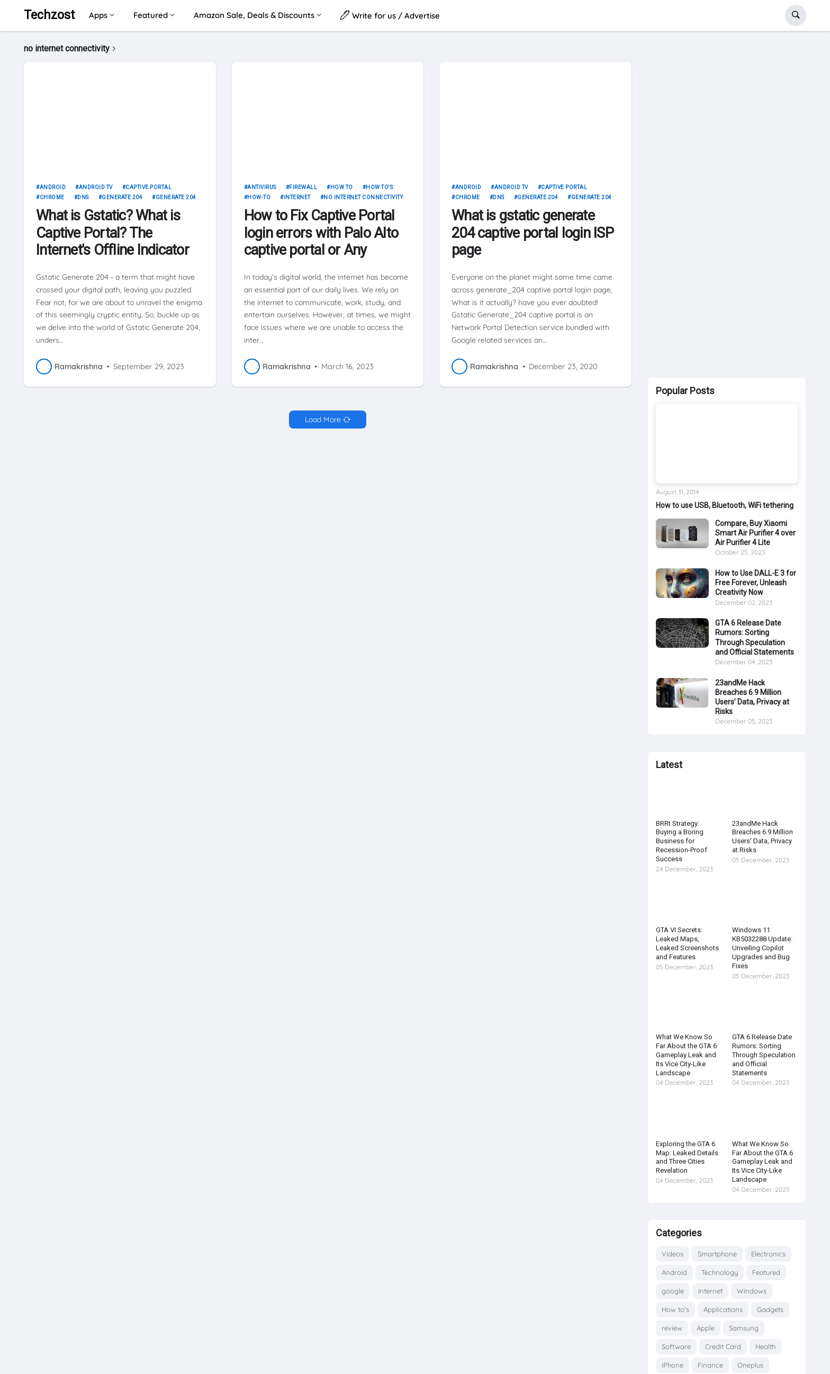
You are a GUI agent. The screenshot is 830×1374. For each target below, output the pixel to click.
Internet (297, 201)
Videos (672, 1254)
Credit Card (723, 1346)
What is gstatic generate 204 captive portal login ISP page (533, 237)
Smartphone (717, 1254)
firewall (303, 191)
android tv (96, 191)
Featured (766, 1272)
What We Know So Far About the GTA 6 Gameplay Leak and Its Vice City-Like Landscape (686, 1055)
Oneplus (750, 1365)
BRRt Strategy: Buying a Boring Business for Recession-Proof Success (681, 841)
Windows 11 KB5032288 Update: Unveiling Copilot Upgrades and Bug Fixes (762, 948)
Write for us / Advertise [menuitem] (390, 15)
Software (676, 1346)
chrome (52, 201)
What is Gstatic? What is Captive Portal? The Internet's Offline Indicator (112, 237)
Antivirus (261, 191)
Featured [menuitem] (150, 15)
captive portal (148, 191)
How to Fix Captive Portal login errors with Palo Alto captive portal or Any (321, 237)
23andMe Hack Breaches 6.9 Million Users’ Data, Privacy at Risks (752, 697)
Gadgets (770, 1309)
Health (765, 1346)
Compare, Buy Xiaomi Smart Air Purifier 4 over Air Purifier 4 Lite (755, 533)
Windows (751, 1291)
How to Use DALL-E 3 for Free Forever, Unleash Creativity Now (755, 582)
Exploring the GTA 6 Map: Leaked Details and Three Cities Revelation (687, 1157)
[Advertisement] (726, 202)
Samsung (744, 1328)
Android (53, 191)
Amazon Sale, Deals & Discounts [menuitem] (254, 15)
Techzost (49, 15)
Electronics (768, 1254)
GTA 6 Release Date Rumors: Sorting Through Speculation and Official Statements (754, 637)
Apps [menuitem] (98, 15)
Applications (723, 1309)
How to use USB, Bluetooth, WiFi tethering (724, 505)
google (673, 1291)
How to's (379, 191)
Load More (323, 423)
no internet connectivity (363, 201)
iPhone (672, 1365)
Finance (710, 1365)
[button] (795, 15)
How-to (258, 201)
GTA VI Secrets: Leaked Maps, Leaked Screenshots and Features (687, 943)
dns (83, 201)
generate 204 (122, 201)
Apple (706, 1328)
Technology (719, 1272)
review (672, 1328)
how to (341, 191)
